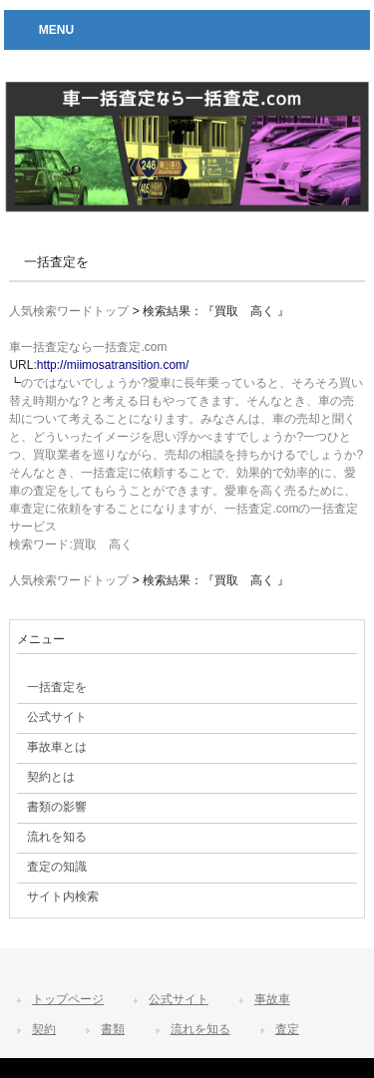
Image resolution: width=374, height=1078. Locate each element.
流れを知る (200, 1029)
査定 (287, 1029)
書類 (113, 1029)
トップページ (68, 999)
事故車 (272, 999)
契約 (44, 1029)
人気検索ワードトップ (69, 311)
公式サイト (178, 999)
